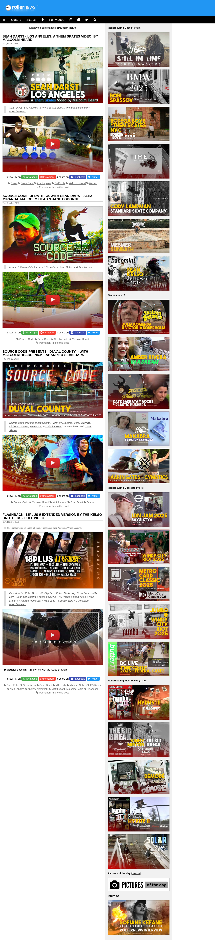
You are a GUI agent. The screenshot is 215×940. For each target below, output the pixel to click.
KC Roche (64, 596)
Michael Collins (47, 596)
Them (14, 183)
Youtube (61, 528)
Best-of (93, 183)
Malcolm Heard (17, 111)
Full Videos (56, 19)
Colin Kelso (82, 600)
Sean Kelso (56, 593)
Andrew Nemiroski (31, 600)
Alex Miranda (86, 267)
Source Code (26, 339)
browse (136, 873)
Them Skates (48, 107)
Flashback (92, 688)
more (138, 27)
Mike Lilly (61, 685)
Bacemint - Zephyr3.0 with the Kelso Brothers (42, 669)
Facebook (79, 177)
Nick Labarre (60, 502)
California (59, 183)
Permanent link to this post (54, 187)
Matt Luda (49, 600)
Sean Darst (15, 107)
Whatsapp (31, 177)
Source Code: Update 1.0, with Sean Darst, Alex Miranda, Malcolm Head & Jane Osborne (47, 197)
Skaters (16, 19)
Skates (31, 19)
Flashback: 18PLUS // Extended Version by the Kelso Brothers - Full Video (52, 516)
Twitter (94, 177)
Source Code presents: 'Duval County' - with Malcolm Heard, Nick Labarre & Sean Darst (45, 353)
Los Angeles (31, 107)
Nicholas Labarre (18, 426)
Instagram (48, 177)
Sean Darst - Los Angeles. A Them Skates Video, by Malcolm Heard (50, 38)
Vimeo (70, 528)
